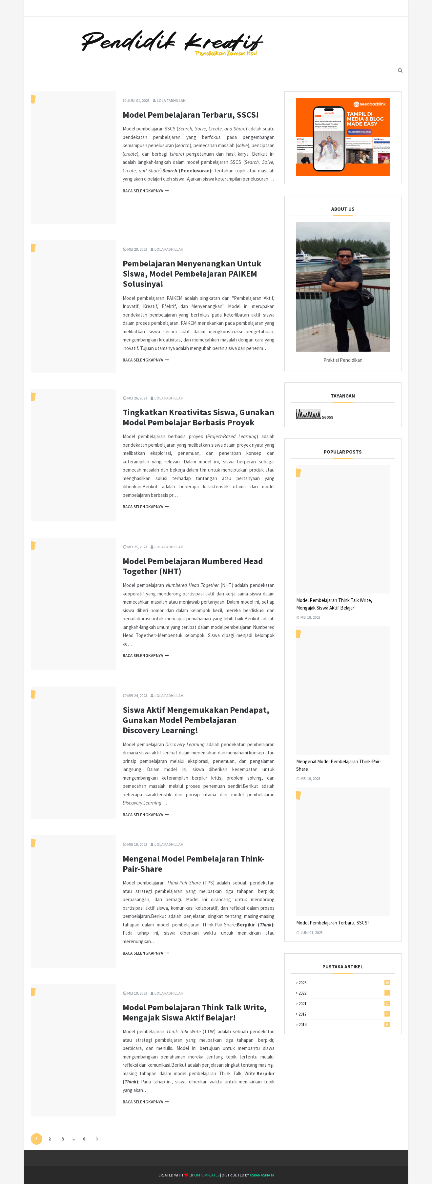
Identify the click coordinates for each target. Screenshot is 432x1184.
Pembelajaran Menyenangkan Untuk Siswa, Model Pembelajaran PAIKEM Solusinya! (192, 273)
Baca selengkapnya (143, 191)
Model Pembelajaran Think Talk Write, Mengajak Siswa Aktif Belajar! (195, 1012)
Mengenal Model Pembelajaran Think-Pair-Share (193, 863)
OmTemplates (206, 1175)
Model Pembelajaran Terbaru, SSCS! (191, 114)
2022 (344, 993)
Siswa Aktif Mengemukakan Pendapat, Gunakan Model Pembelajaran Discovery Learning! (196, 720)
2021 (344, 1003)
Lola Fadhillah (171, 100)
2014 (344, 1024)
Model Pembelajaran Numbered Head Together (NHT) (193, 566)
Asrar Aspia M (262, 1175)
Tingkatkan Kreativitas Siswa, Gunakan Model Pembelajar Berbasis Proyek (198, 417)
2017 (344, 1014)
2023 (344, 982)
